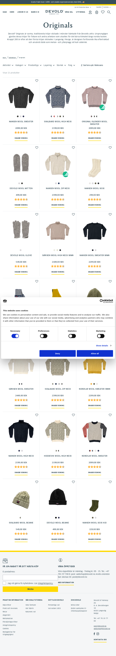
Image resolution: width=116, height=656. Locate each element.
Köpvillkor (7, 605)
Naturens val (31, 612)
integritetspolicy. (45, 583)
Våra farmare (31, 605)
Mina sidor (75, 605)
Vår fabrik (30, 608)
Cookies (6, 629)
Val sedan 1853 (54, 608)
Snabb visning (21, 138)
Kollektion (12, 57)
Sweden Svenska (102, 7)
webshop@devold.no (102, 629)
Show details (102, 345)
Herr (12, 12)
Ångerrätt (6, 615)
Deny (57, 353)
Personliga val (54, 605)
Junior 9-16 (22, 12)
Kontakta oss (100, 639)
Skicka (30, 589)
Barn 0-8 (35, 12)
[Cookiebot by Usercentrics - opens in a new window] (101, 301)
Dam (5, 12)
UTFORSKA (80, 12)
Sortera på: (88, 65)
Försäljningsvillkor (10, 622)
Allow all (95, 353)
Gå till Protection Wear (82, 7)
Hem (4, 57)
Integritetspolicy (9, 625)
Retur (5, 612)
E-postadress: (9, 572)
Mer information (66, 582)
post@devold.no (100, 626)
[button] (36, 80)
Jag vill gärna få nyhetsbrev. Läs (30, 583)
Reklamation (8, 618)
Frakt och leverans (10, 608)
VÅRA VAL (69, 12)
